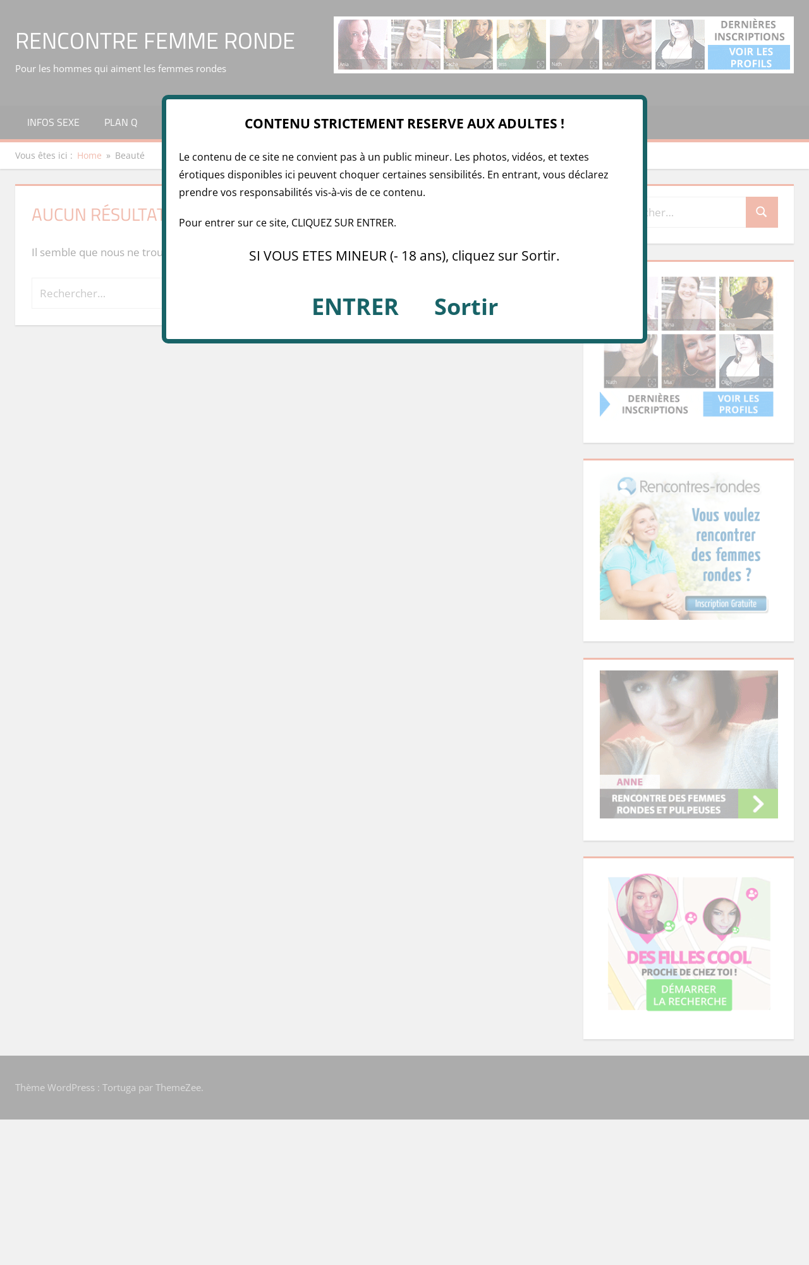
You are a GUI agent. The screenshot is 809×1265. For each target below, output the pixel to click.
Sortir (466, 306)
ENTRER (355, 306)
